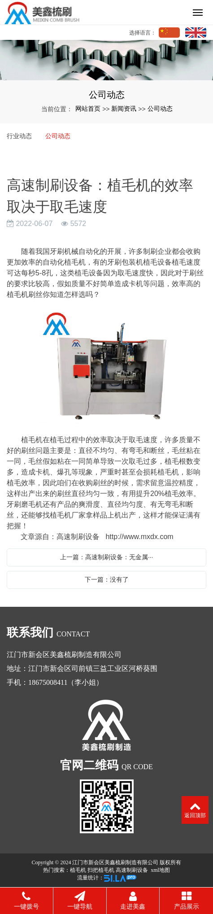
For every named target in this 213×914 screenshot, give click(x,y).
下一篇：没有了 (107, 579)
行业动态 (19, 135)
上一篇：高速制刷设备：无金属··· (106, 557)
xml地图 (160, 870)
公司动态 (160, 108)
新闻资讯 (123, 108)
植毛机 (78, 870)
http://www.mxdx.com (139, 536)
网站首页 (87, 108)
